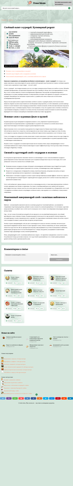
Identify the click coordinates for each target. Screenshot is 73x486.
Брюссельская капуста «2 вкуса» (38, 290)
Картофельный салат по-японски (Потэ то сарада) (61, 278)
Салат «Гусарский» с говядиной (39, 303)
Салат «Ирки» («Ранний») (15, 277)
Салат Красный (60, 290)
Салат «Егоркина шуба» (16, 316)
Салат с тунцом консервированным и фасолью (17, 303)
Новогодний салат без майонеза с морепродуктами (16, 291)
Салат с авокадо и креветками (61, 303)
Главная (3, 20)
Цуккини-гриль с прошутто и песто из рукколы (38, 278)
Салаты (10, 20)
